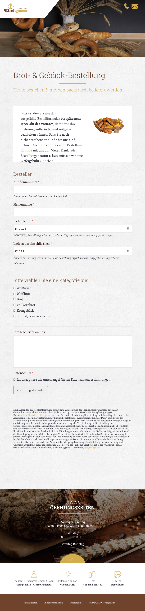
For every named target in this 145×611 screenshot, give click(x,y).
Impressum (76, 602)
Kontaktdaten (28, 602)
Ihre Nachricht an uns (29, 332)
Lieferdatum (23, 221)
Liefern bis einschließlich (32, 244)
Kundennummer (26, 182)
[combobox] (72, 228)
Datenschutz (23, 373)
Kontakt (26, 150)
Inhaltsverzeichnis (52, 602)
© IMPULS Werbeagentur (103, 602)
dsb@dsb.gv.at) (92, 447)
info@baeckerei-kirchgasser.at (38, 415)
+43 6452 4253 (67, 584)
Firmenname (23, 204)
